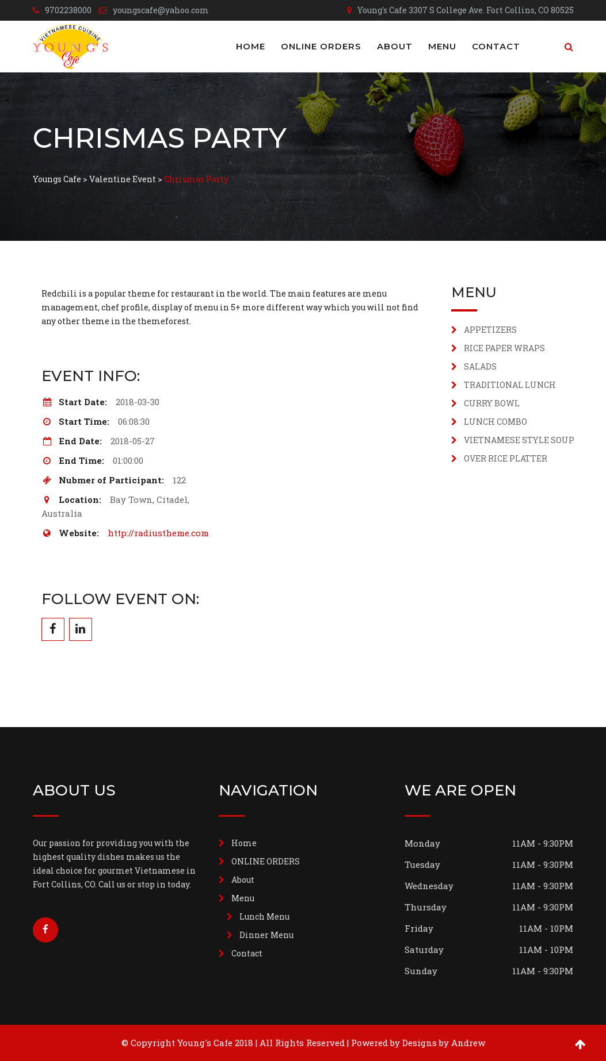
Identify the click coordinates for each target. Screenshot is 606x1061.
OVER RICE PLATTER (505, 458)
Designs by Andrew (443, 1042)
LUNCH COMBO (495, 421)
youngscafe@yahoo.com (161, 10)
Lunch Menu (264, 916)
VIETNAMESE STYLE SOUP (519, 440)
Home (250, 46)
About (395, 46)
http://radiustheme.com (158, 533)
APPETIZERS (490, 329)
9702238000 (68, 10)
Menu (442, 46)
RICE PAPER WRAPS (504, 348)
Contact (496, 46)
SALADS (480, 366)
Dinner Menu (266, 934)
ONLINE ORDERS (321, 46)
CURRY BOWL (492, 403)
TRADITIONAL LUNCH (510, 384)
